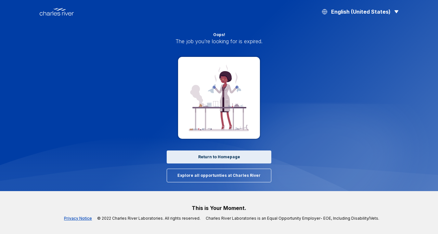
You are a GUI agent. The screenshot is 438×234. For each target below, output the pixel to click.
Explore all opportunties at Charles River (219, 175)
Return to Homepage (219, 157)
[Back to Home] (57, 12)
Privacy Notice (89, 218)
